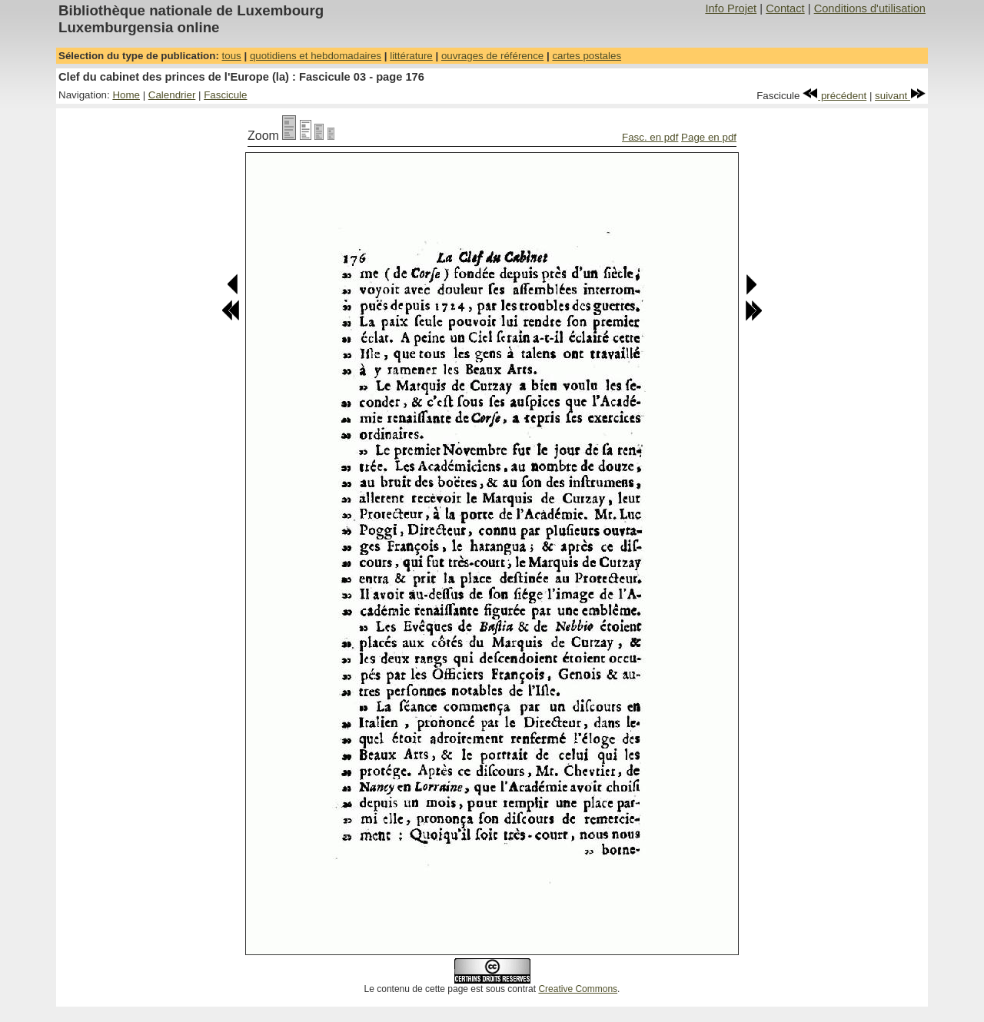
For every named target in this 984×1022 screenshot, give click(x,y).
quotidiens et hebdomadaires (315, 55)
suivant (900, 95)
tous (231, 55)
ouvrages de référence (492, 55)
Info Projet (730, 8)
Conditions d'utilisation (870, 8)
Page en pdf (708, 137)
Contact (785, 8)
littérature (411, 55)
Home (126, 95)
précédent (834, 95)
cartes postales (586, 55)
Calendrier (172, 95)
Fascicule (225, 95)
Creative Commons (577, 989)
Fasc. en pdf (650, 137)
